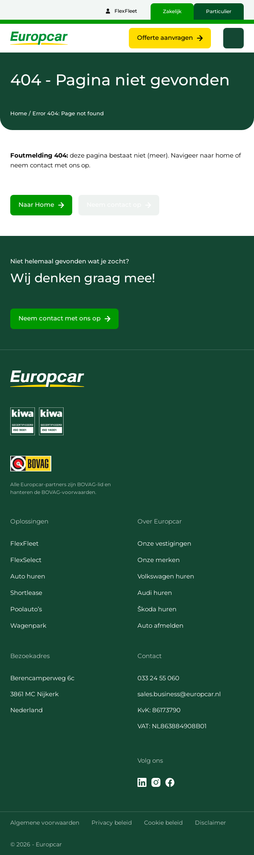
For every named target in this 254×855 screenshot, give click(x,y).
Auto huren (27, 576)
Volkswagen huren (165, 576)
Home (18, 113)
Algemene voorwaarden (44, 822)
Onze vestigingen (164, 543)
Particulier (218, 11)
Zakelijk (172, 11)
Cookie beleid (163, 822)
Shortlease (26, 593)
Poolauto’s (26, 609)
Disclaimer (210, 822)
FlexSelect (25, 560)
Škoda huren (156, 609)
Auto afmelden (160, 625)
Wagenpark (28, 625)
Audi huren (154, 593)
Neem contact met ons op (59, 318)
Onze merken (158, 560)
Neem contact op (114, 204)
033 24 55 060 (158, 678)
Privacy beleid (112, 822)
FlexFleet (125, 11)
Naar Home (36, 204)
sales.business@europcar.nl (179, 694)
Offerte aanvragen (165, 37)
